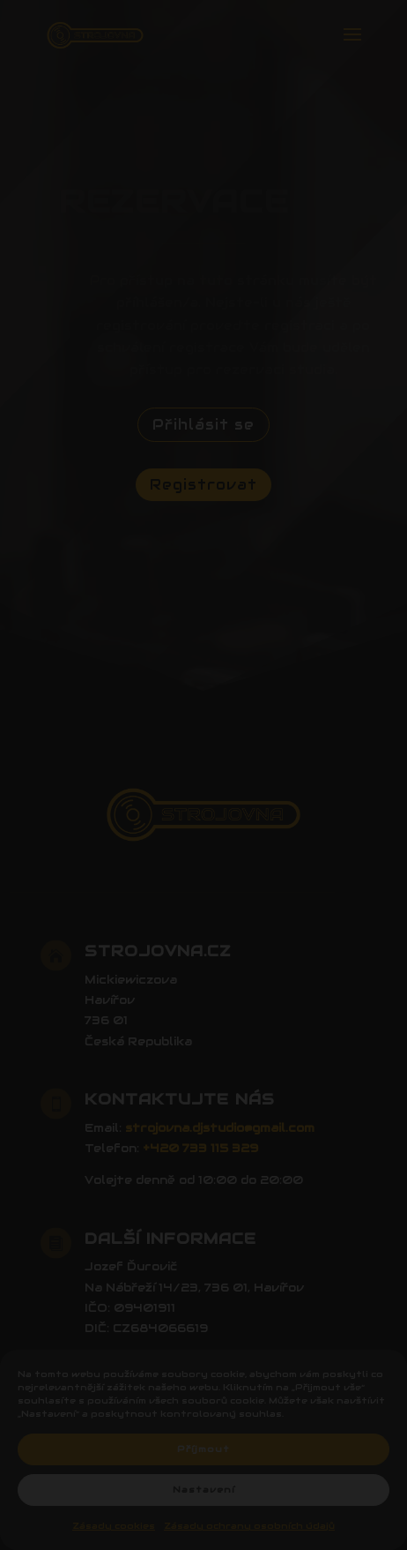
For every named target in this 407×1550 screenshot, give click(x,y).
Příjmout (203, 1449)
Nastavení (204, 1489)
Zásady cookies (113, 1525)
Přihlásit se (203, 425)
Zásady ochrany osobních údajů (249, 1525)
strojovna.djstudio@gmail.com (219, 1127)
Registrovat (203, 484)
